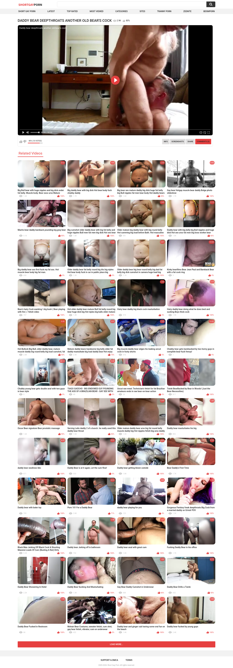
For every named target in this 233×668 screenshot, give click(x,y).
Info (166, 142)
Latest (51, 11)
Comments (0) (203, 142)
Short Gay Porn (26, 11)
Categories (121, 11)
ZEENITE (187, 11)
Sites (142, 11)
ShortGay (30, 5)
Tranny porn (164, 11)
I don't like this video (24, 141)
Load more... (116, 644)
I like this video (20, 141)
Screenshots (177, 142)
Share (190, 142)
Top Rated (72, 11)
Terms (129, 660)
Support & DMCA (109, 660)
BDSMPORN (209, 11)
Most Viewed (96, 11)
